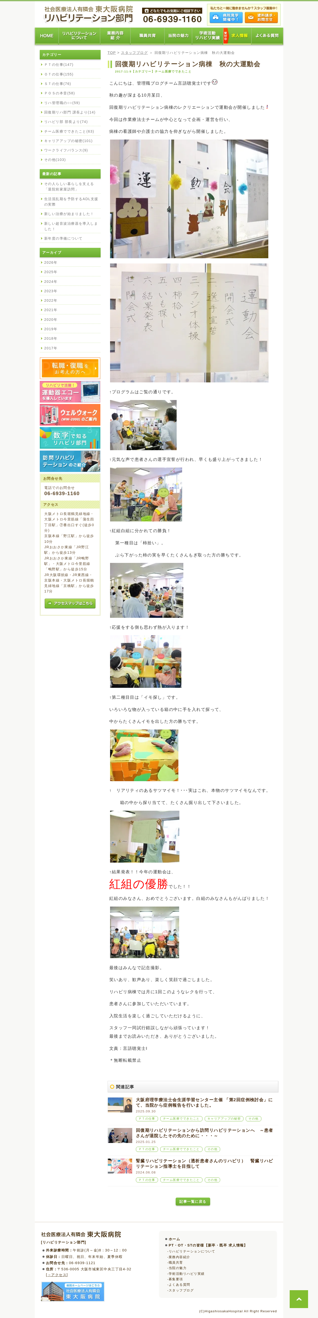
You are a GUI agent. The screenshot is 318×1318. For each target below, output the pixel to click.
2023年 (50, 291)
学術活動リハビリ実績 (186, 1274)
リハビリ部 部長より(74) (66, 122)
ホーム (174, 1239)
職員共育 (176, 1262)
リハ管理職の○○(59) (62, 103)
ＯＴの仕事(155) (59, 74)
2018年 (50, 338)
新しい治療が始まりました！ (69, 214)
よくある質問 (179, 1284)
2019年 (50, 329)
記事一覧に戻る (192, 1202)
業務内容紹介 (179, 1257)
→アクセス (57, 1275)
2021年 (50, 310)
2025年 (50, 272)
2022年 (50, 300)
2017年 (50, 348)
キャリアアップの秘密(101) (68, 141)
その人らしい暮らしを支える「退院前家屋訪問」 (69, 186)
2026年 (50, 262)
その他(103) (55, 160)
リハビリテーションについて (192, 1251)
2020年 (50, 320)
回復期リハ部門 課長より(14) (70, 112)
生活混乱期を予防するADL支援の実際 (71, 201)
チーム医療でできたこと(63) (69, 131)
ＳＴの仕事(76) (57, 84)
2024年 (50, 282)
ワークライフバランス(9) (66, 150)
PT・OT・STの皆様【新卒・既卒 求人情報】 (208, 1245)
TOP (112, 53)
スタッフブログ (134, 53)
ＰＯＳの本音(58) (59, 93)
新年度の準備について (63, 238)
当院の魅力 (178, 1268)
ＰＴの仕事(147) (59, 65)
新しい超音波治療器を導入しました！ (71, 226)
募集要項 (176, 1279)
